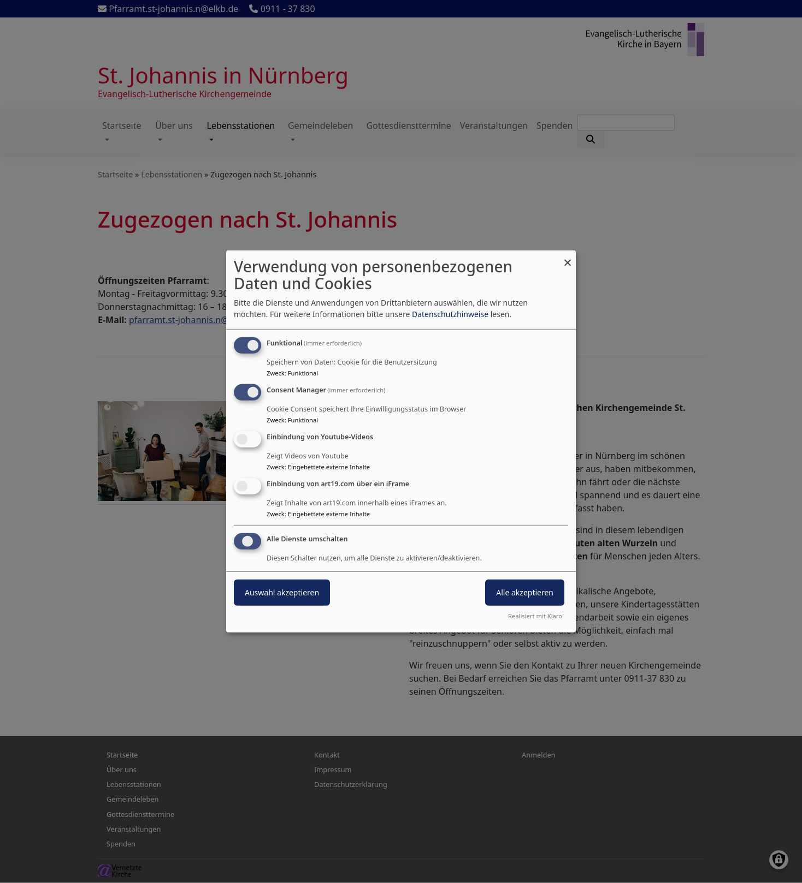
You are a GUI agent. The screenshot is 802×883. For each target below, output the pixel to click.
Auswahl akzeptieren (282, 592)
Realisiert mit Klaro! (536, 616)
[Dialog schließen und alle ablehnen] (567, 257)
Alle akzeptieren (524, 592)
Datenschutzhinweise (450, 314)
